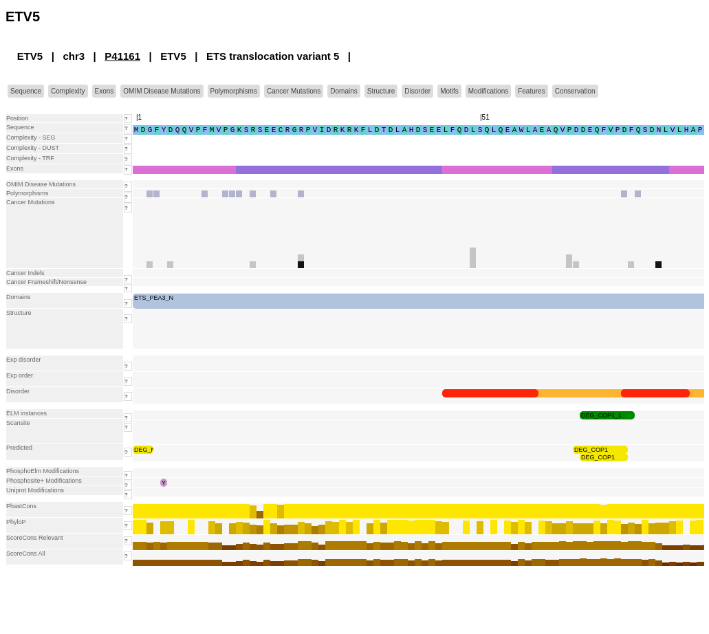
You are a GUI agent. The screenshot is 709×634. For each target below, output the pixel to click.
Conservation (575, 91)
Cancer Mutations (293, 91)
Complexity (68, 91)
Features (531, 91)
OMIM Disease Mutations (161, 91)
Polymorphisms (233, 91)
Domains (343, 91)
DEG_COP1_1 (601, 415)
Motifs (449, 91)
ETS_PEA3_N (153, 297)
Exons (104, 91)
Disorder (417, 91)
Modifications (488, 91)
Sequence (25, 91)
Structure (381, 91)
